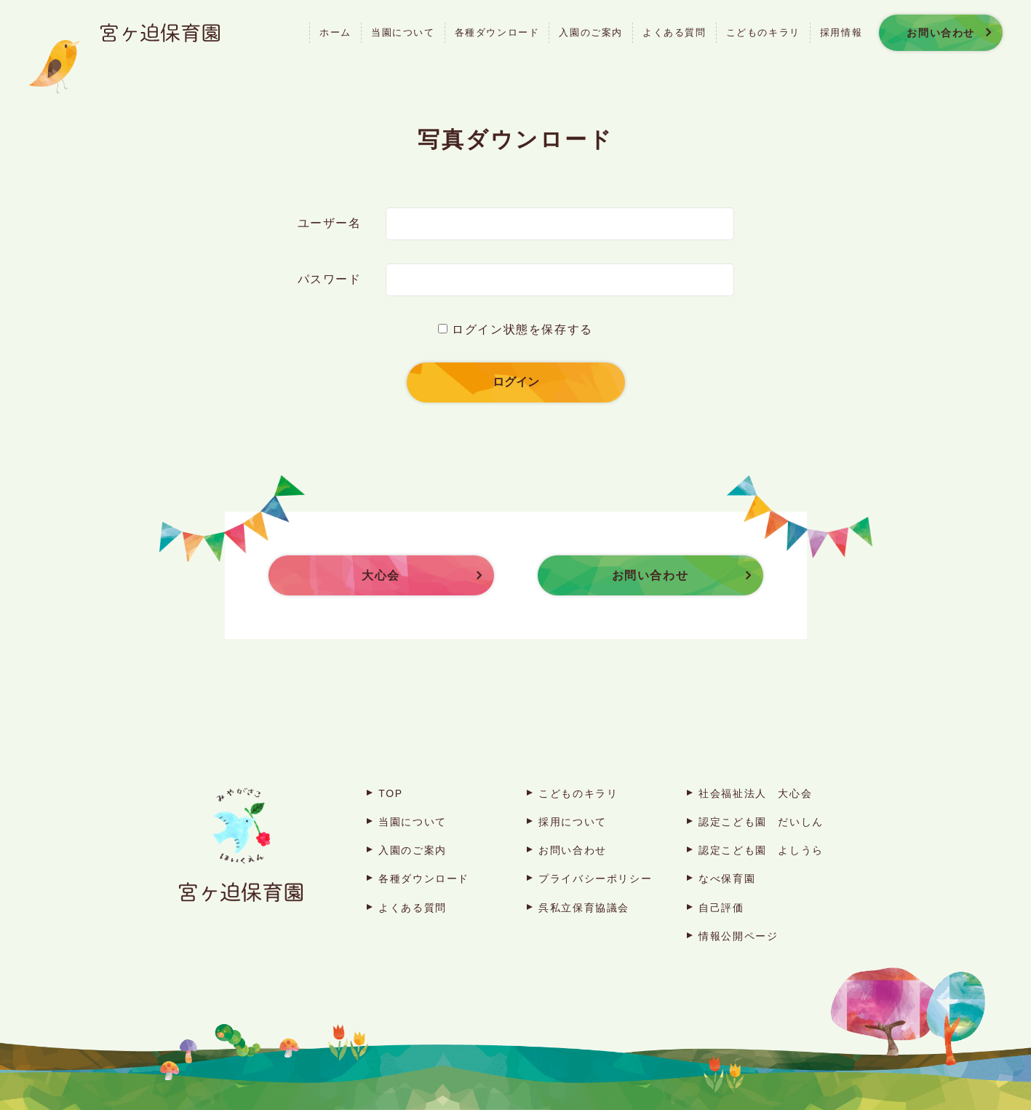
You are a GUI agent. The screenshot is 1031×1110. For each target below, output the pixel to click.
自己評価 (721, 907)
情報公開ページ (738, 936)
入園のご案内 (592, 32)
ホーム (335, 32)
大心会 (381, 575)
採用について (572, 822)
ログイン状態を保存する (515, 329)
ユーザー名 (330, 223)
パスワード (330, 279)
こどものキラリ (763, 32)
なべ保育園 (726, 878)
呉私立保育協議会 (583, 907)
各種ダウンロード (497, 32)
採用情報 (841, 32)
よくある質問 (674, 32)
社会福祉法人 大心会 (755, 793)
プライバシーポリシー (595, 878)
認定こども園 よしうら (761, 850)
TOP (390, 793)
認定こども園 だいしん (761, 822)
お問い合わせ (941, 33)
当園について (403, 32)
